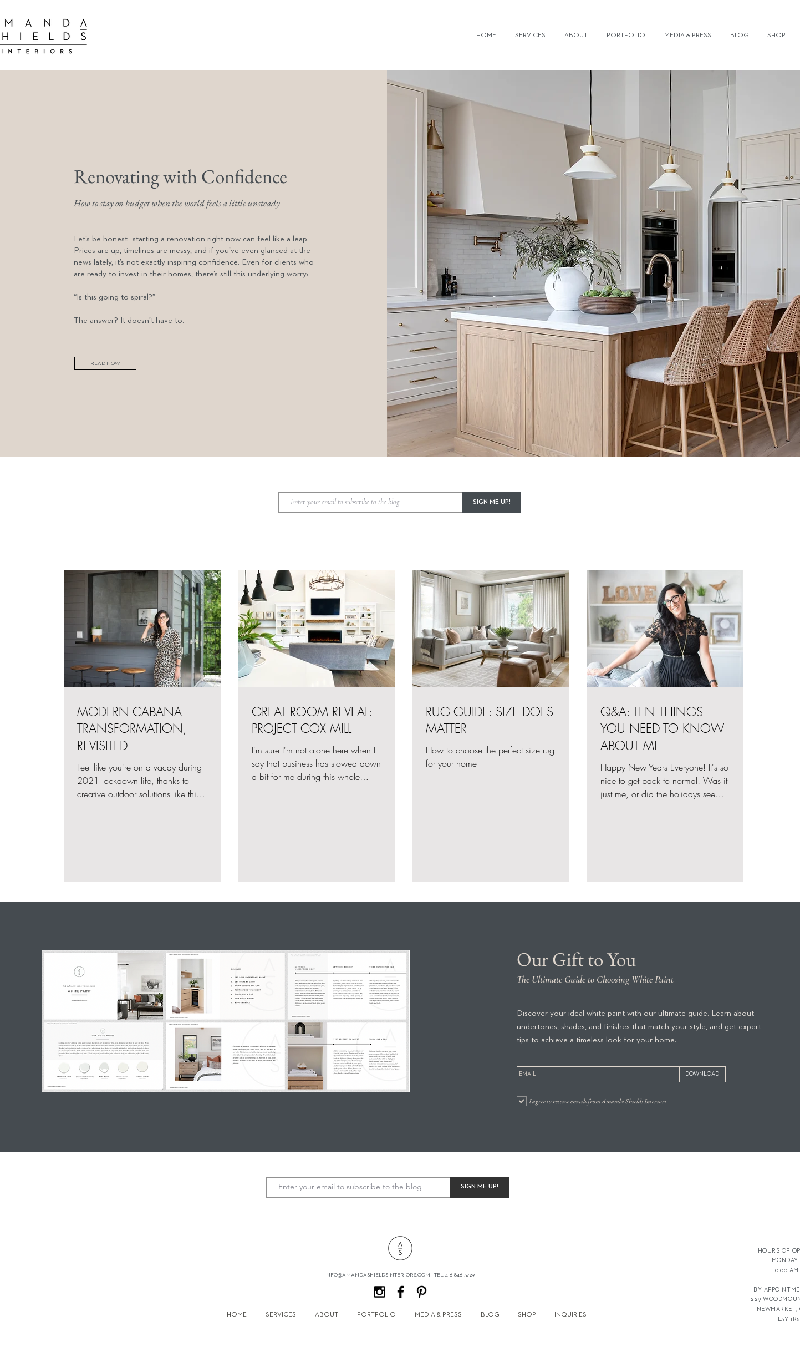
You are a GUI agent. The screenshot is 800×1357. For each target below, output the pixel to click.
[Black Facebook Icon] (401, 1292)
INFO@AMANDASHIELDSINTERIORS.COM (377, 1275)
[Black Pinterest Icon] (422, 1292)
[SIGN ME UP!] (491, 502)
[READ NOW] (105, 363)
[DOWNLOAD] (702, 1074)
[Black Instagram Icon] (379, 1292)
